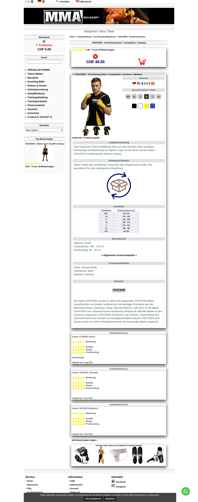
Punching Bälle (35, 81)
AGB (72, 481)
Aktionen (90, 31)
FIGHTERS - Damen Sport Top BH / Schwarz (45, 144)
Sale (111, 31)
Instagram (118, 486)
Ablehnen (110, 498)
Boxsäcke (32, 77)
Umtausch (75, 492)
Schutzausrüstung (36, 89)
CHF (27, 1)
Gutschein (32, 113)
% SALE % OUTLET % (38, 117)
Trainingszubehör (36, 101)
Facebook (118, 482)
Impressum (32, 484)
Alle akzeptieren (93, 498)
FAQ (29, 488)
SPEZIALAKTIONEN (37, 70)
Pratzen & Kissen (36, 85)
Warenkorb (83, 1)
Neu (102, 31)
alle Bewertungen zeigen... (85, 440)
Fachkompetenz (35, 492)
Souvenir (31, 109)
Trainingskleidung (36, 97)
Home (72, 37)
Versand (74, 488)
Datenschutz (76, 484)
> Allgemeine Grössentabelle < (119, 255)
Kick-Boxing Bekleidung (104, 37)
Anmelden (62, 1)
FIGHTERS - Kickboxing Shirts (131, 37)
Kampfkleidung (35, 93)
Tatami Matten (34, 73)
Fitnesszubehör (35, 105)
